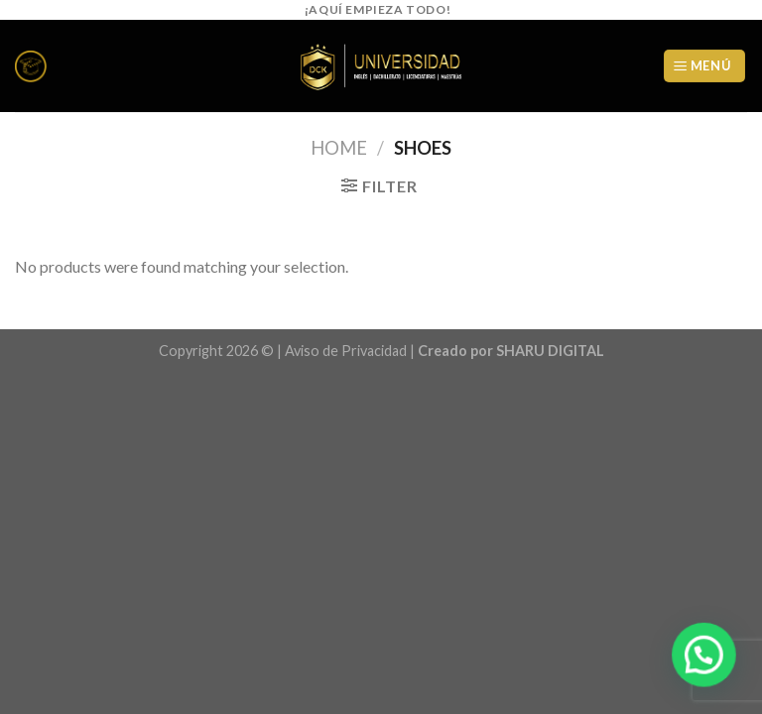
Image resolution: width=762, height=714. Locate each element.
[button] (704, 655)
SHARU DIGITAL (550, 350)
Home (339, 148)
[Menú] (704, 66)
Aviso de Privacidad (346, 350)
